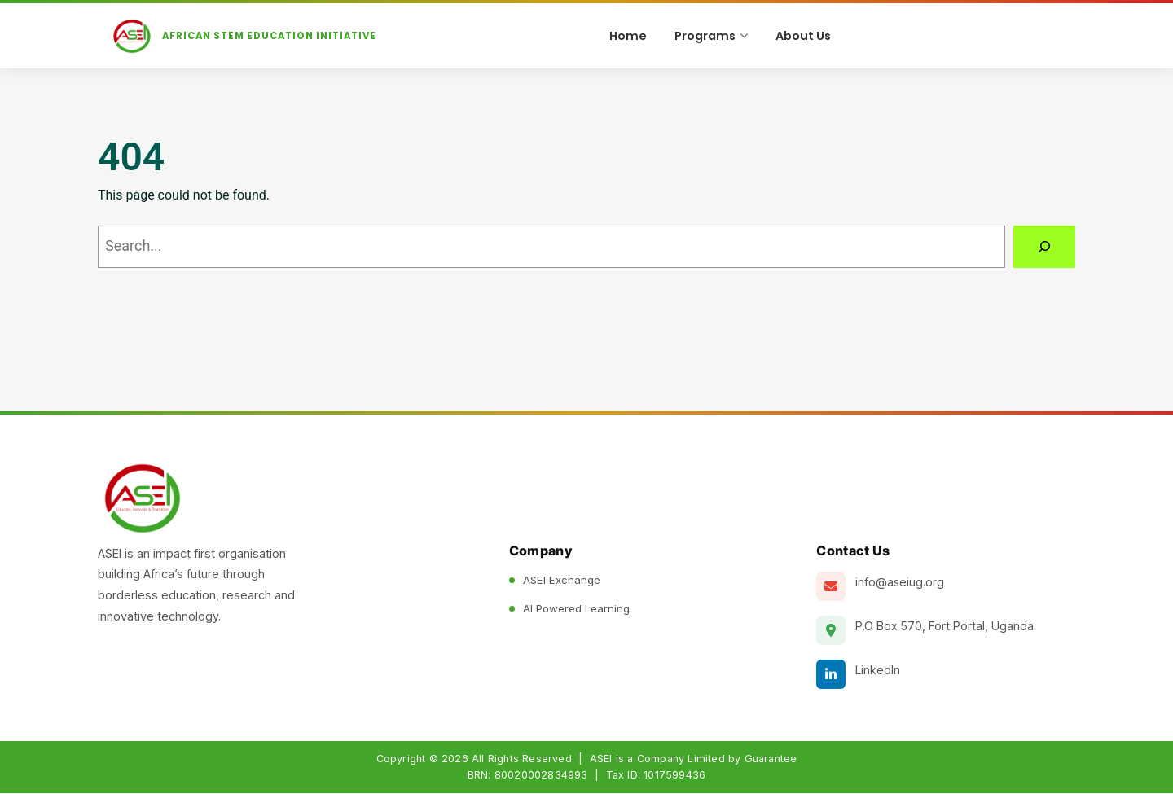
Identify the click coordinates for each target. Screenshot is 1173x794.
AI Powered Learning (576, 609)
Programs (711, 36)
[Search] (1044, 247)
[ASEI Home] (252, 37)
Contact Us (853, 551)
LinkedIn (877, 671)
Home (628, 36)
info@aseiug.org (899, 583)
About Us (803, 36)
